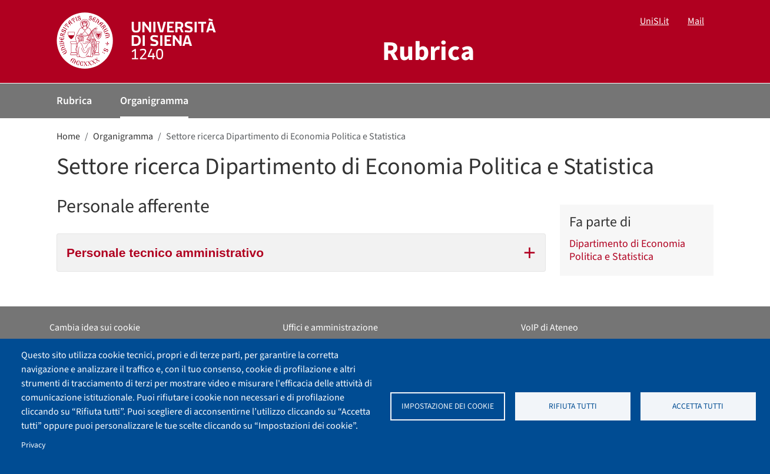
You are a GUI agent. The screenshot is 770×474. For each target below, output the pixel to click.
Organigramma (154, 101)
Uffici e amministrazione (330, 327)
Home (68, 136)
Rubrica (74, 101)
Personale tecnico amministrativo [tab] (301, 251)
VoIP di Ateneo (549, 327)
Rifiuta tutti (573, 406)
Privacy (33, 444)
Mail (696, 21)
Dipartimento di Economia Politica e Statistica (627, 250)
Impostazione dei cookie (447, 406)
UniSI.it (654, 21)
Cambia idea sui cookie (94, 327)
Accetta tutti (697, 406)
